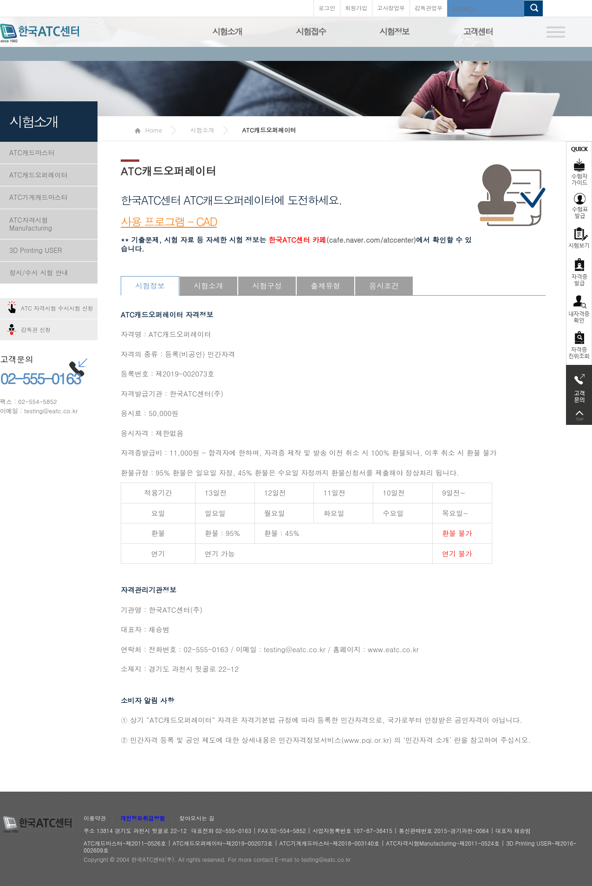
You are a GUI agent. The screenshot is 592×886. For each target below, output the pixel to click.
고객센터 (478, 31)
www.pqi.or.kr (366, 740)
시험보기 (579, 237)
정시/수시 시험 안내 (38, 272)
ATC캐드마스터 (32, 152)
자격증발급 (579, 272)
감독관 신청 (36, 329)
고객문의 (579, 386)
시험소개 (227, 31)
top (579, 416)
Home (148, 130)
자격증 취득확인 (579, 308)
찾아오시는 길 (197, 818)
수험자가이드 (579, 165)
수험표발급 (579, 205)
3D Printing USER (35, 250)
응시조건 (384, 285)
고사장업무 (391, 8)
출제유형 (325, 285)
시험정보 (394, 31)
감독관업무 (428, 8)
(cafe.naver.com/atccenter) (342, 240)
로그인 (327, 8)
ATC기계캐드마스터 (38, 197)
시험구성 (267, 285)
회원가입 (356, 8)
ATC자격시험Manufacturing (30, 223)
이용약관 (95, 818)
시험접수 (310, 31)
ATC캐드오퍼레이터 (38, 174)
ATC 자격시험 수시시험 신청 (57, 308)
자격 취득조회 (579, 345)
